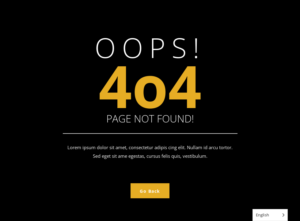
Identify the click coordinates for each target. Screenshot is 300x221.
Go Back (150, 191)
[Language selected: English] (270, 215)
